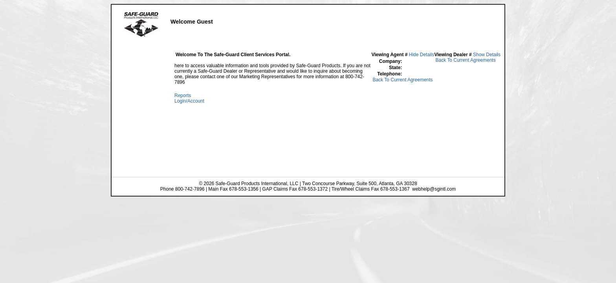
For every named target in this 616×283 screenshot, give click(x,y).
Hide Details (421, 54)
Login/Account (189, 101)
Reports (182, 95)
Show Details (486, 54)
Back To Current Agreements (465, 60)
